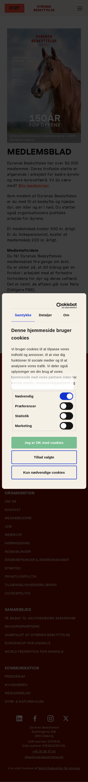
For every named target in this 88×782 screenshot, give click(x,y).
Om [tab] (66, 315)
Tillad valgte (44, 457)
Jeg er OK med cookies (44, 443)
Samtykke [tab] (23, 315)
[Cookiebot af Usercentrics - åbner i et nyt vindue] (58, 305)
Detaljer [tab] (45, 315)
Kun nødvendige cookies (44, 472)
